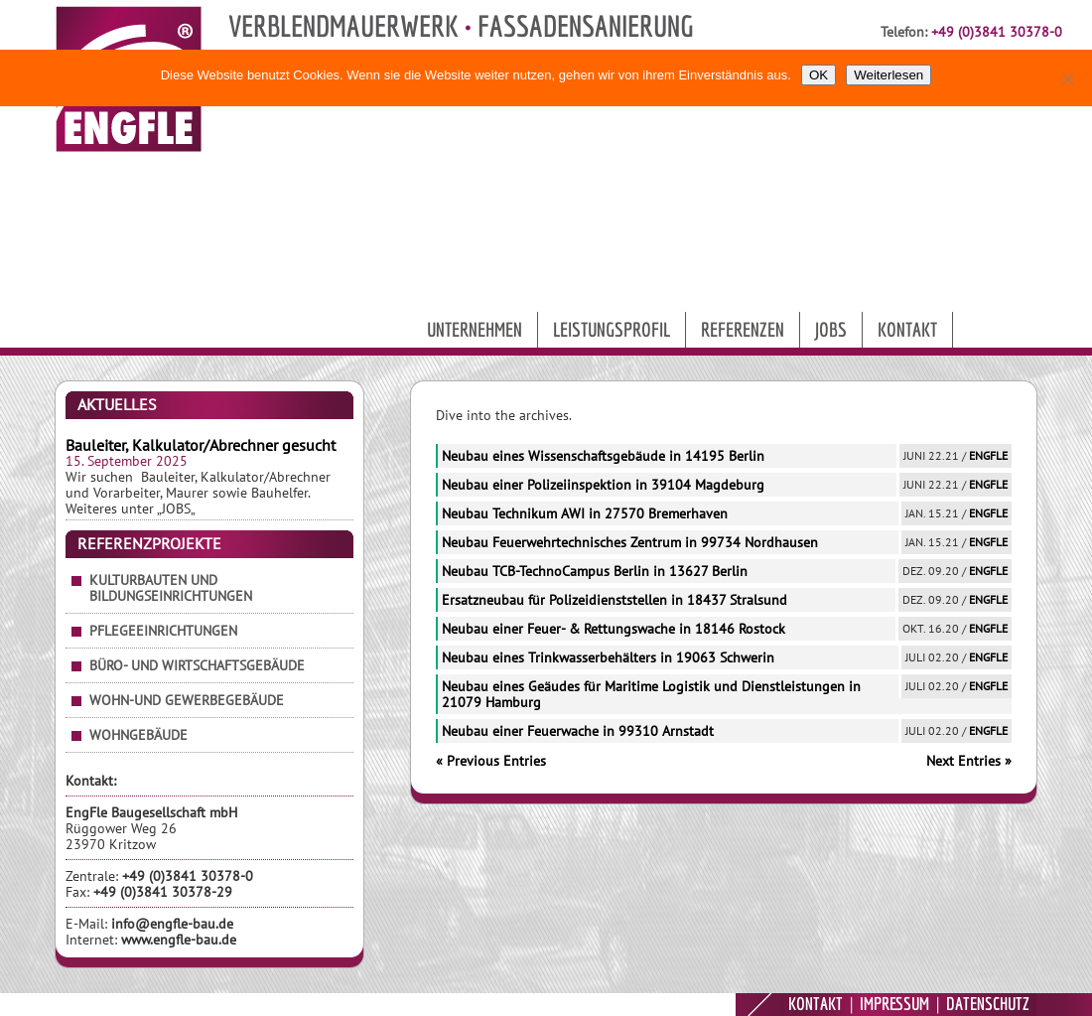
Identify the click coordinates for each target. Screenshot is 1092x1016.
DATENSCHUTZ (987, 1003)
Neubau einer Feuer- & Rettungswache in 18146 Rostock (613, 629)
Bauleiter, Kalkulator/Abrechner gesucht (201, 445)
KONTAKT (815, 1003)
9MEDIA (648, 1003)
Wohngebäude (138, 735)
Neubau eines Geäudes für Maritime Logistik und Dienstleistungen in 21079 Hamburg (651, 694)
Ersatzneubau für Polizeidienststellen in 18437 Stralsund (614, 600)
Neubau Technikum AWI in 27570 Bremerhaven (585, 513)
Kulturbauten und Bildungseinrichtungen (170, 588)
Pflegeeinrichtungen (163, 631)
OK (818, 75)
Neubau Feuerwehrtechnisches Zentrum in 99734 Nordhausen (630, 542)
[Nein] (1067, 78)
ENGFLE (710, 1003)
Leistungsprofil (611, 329)
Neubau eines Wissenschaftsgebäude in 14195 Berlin (603, 456)
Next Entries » (969, 761)
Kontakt (907, 329)
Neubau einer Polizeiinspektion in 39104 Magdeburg (603, 485)
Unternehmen (474, 329)
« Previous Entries (491, 761)
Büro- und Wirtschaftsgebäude (197, 665)
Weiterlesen (888, 75)
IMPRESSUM (894, 1003)
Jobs (831, 329)
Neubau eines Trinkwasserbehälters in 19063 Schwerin (608, 657)
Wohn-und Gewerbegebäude (186, 700)
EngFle (988, 455)
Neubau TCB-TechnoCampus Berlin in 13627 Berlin (595, 571)
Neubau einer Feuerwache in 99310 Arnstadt (578, 731)
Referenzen (742, 329)
